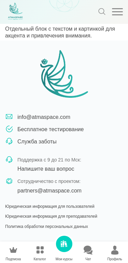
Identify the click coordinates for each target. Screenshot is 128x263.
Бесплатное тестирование (50, 129)
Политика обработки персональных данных (46, 226)
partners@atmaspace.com (49, 191)
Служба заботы (37, 141)
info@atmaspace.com (43, 117)
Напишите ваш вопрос (45, 169)
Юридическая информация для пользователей (50, 206)
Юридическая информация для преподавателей (51, 216)
